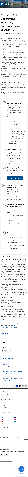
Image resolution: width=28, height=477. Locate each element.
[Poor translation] (5, 455)
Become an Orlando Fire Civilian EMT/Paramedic (12, 378)
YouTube (5, 419)
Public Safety (7, 9)
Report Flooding (6, 364)
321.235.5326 (4, 339)
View (5, 300)
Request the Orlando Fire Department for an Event (13, 369)
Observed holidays (5, 400)
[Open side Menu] (2, 4)
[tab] (4, 98)
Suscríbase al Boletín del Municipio (8, 410)
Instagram (5, 421)
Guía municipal (4, 407)
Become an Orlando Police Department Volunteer (12, 376)
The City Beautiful (15, 437)
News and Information (5, 429)
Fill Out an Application (15, 178)
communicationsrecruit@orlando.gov (8, 344)
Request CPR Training (7, 380)
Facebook (5, 417)
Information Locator (5, 427)
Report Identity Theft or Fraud (9, 375)
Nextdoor (5, 423)
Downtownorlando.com (6, 412)
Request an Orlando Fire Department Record (11, 368)
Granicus (26, 439)
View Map (3, 354)
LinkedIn (18, 421)
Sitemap (10, 437)
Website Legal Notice (4, 437)
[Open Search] (26, 4)
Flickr (17, 419)
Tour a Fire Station (6, 366)
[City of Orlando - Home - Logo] (9, 4)
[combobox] (20, 0)
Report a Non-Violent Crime (8, 362)
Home (2, 9)
